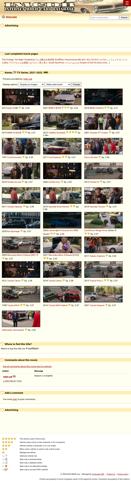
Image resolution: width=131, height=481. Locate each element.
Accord (17, 182)
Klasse (27, 255)
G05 (18, 132)
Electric (65, 206)
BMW (51, 108)
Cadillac (52, 132)
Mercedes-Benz (14, 255)
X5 (14, 132)
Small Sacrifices (56, 62)
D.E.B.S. (95, 59)
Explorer (57, 157)
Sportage (15, 231)
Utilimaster (7, 330)
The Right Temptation (24, 59)
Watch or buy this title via (20, 348)
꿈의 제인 (86, 59)
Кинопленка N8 (73, 59)
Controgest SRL (98, 474)
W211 (34, 255)
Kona (59, 206)
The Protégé (7, 59)
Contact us (111, 474)
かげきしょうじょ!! (109, 59)
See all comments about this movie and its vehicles (27, 366)
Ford (9, 157)
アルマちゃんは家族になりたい (23, 62)
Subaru (93, 256)
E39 (58, 108)
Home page (9, 17)
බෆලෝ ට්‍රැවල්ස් (72, 62)
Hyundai (52, 206)
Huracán (65, 230)
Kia (8, 231)
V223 (75, 255)
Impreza (101, 256)
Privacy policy (122, 474)
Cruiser (104, 132)
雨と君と (43, 62)
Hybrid (64, 305)
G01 (101, 108)
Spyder (46, 234)
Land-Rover (89, 230)
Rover (105, 230)
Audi (9, 108)
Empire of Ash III (88, 62)
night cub (27, 79)
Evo (71, 230)
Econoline (16, 157)
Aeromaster (18, 330)
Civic (57, 182)
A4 (13, 108)
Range (98, 230)
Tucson (101, 206)
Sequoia (100, 305)
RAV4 (16, 305)
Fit (97, 182)
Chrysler (93, 132)
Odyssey (18, 206)
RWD (75, 230)
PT (99, 132)
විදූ (37, 59)
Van (96, 157)
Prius (99, 280)
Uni (91, 157)
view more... (103, 62)
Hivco (87, 157)
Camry (17, 280)
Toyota (10, 280)
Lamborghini (54, 230)
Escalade (61, 132)
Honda (10, 182)
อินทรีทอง (59, 59)
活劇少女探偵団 (46, 59)
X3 (96, 108)
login (15, 399)
